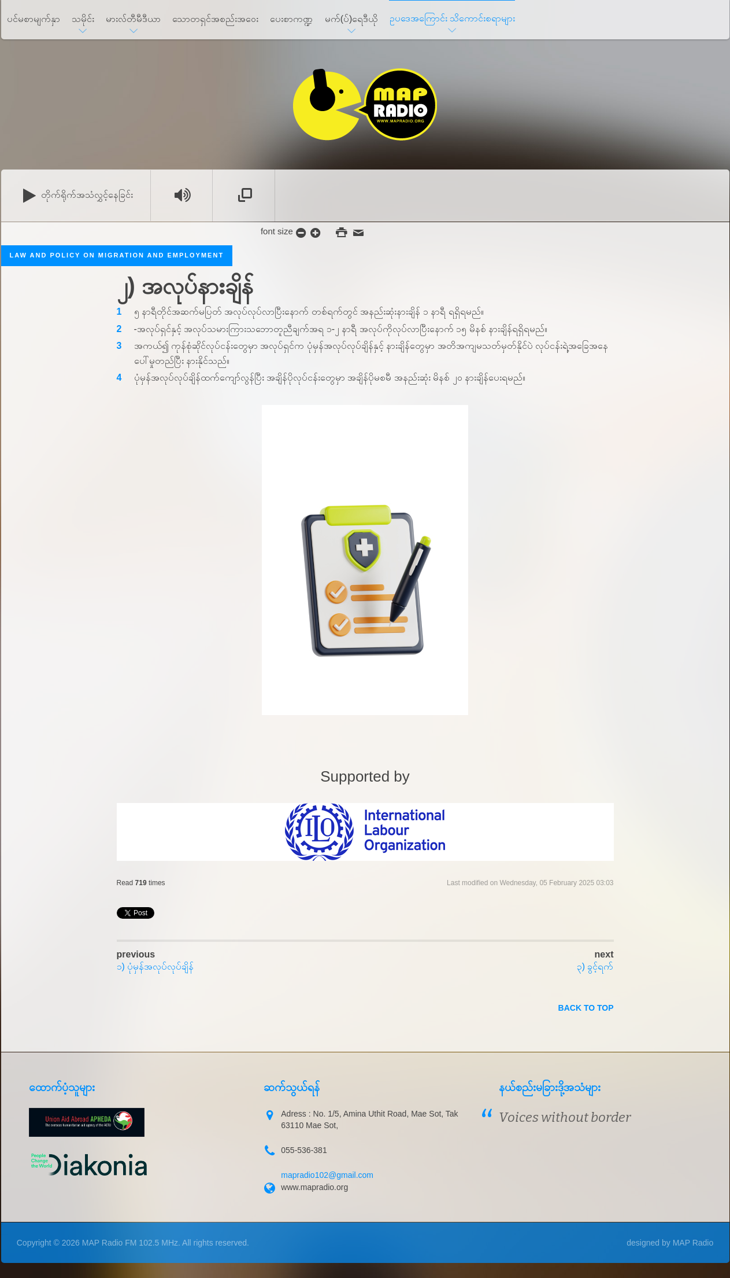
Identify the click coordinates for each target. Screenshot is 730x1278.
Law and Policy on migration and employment (117, 255)
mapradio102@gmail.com (327, 1175)
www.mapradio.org (314, 1187)
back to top (586, 1007)
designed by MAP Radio (670, 1242)
